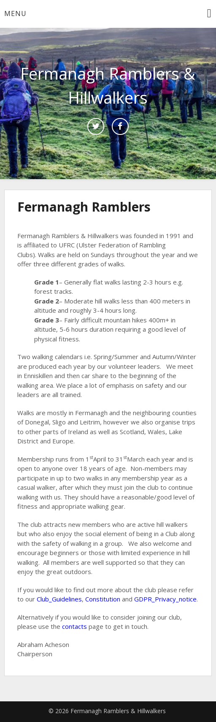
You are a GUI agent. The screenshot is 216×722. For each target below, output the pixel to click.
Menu (15, 13)
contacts (74, 626)
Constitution (102, 599)
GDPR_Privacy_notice (165, 599)
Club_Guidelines (59, 599)
